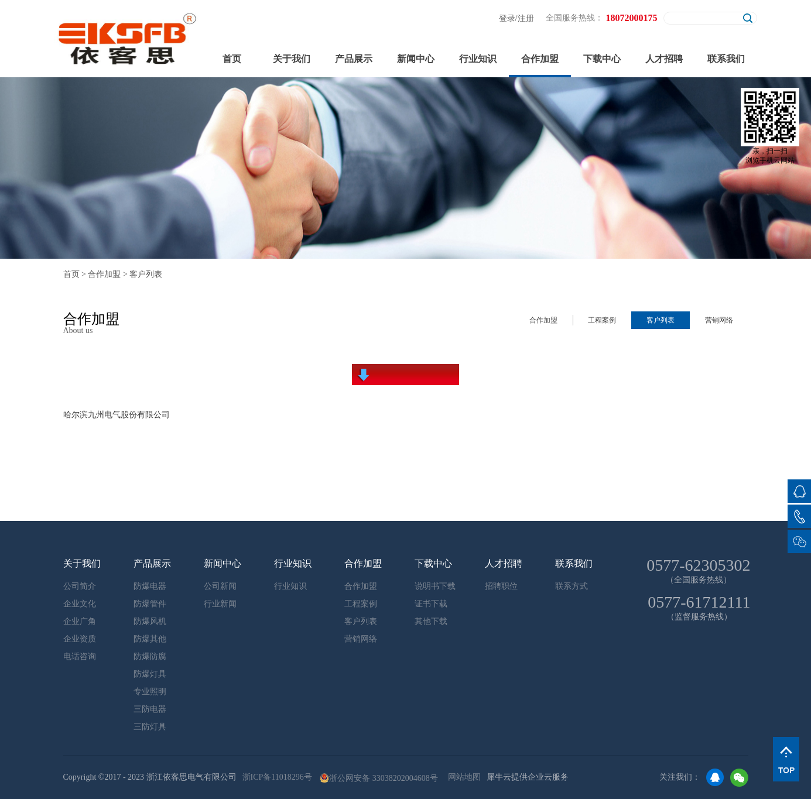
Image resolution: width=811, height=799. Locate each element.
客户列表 (145, 274)
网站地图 (462, 777)
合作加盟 (104, 274)
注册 (526, 18)
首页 (232, 59)
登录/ (508, 18)
